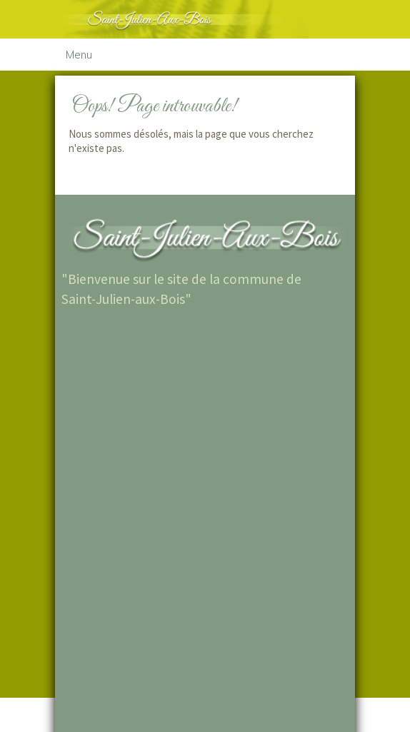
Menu (79, 54)
